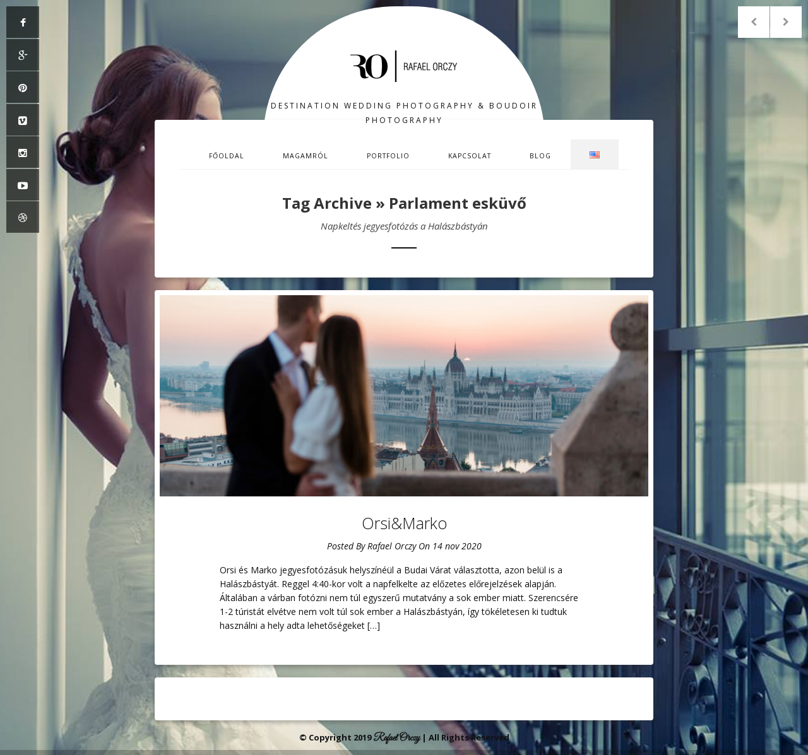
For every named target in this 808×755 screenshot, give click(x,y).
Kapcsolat (469, 155)
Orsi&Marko (404, 523)
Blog (540, 155)
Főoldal (226, 155)
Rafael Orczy (391, 546)
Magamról (305, 155)
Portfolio (388, 155)
